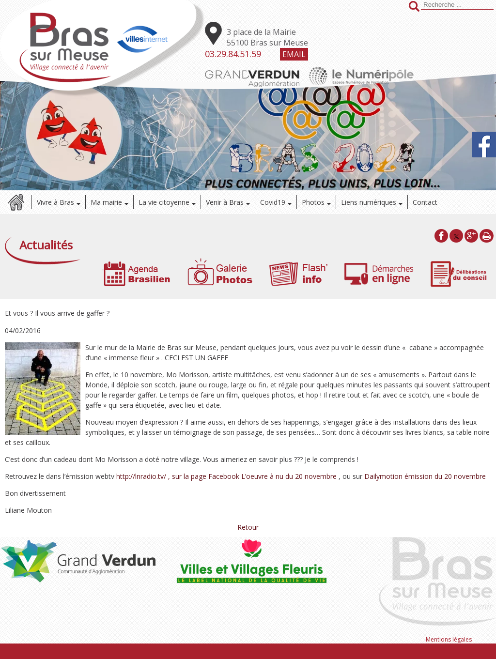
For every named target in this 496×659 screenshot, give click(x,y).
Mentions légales (449, 639)
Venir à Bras (225, 202)
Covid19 (272, 202)
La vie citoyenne (164, 202)
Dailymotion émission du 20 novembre (425, 476)
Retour (248, 527)
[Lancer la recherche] (414, 7)
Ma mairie (106, 202)
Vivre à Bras (55, 202)
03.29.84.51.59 (233, 54)
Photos (313, 202)
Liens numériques (368, 202)
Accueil (16, 202)
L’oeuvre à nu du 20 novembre (289, 476)
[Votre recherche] (457, 5)
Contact (425, 202)
